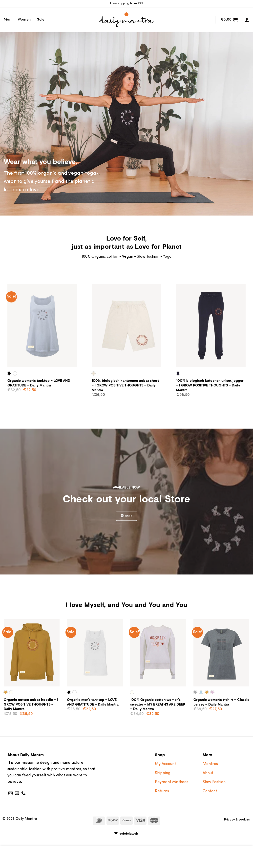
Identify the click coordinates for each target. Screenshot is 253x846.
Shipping (162, 773)
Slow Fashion (214, 782)
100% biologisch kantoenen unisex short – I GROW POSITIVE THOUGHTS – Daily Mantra (125, 385)
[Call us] (23, 793)
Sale (40, 20)
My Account (165, 764)
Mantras (210, 764)
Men (7, 20)
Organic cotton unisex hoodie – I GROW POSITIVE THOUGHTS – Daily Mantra (31, 704)
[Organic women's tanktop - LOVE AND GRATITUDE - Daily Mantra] (42, 326)
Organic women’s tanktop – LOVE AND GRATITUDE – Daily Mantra (38, 382)
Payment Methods (171, 782)
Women (24, 20)
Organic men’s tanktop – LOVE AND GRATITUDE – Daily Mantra (93, 702)
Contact (210, 791)
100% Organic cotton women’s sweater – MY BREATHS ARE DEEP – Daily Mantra (157, 704)
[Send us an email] (17, 793)
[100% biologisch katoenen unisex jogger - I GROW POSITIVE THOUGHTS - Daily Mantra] (211, 326)
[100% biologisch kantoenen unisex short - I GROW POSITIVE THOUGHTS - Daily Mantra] (126, 326)
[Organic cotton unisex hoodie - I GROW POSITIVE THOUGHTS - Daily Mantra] (32, 652)
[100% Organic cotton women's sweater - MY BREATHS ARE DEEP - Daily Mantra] (158, 652)
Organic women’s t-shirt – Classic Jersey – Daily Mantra (221, 702)
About (208, 773)
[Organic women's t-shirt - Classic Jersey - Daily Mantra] (221, 652)
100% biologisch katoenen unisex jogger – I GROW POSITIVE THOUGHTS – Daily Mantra (210, 385)
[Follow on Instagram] (10, 793)
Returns (162, 791)
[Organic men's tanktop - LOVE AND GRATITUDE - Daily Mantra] (95, 652)
